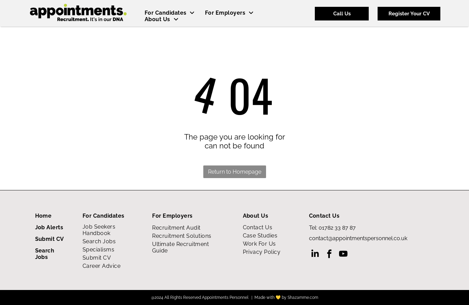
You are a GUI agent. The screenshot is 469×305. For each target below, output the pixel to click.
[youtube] (343, 255)
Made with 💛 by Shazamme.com (286, 297)
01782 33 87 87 (337, 227)
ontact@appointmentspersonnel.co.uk (359, 238)
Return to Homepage (234, 172)
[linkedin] (315, 255)
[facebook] (329, 255)
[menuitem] (170, 13)
